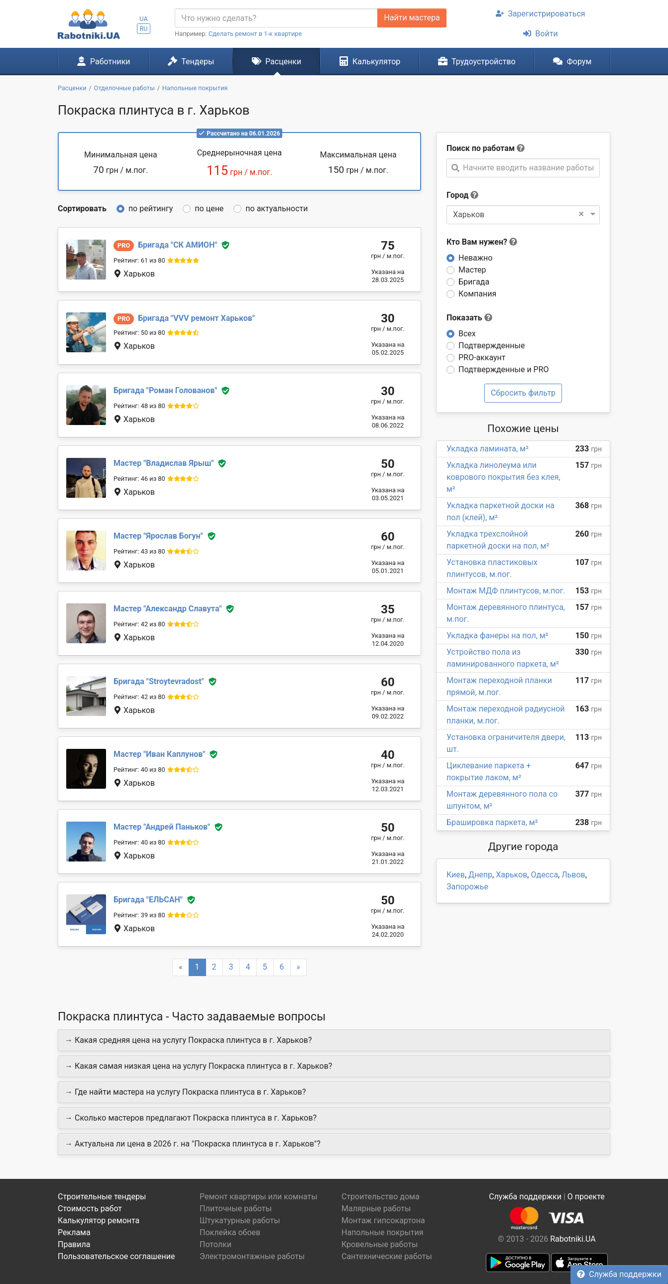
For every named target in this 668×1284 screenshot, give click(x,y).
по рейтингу (150, 208)
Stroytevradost (158, 681)
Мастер (472, 270)
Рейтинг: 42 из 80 (139, 624)
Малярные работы (376, 1208)
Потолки (215, 1244)
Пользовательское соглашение (116, 1256)
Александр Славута (167, 608)
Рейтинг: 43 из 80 (139, 551)
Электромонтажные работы (252, 1256)
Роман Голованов (165, 390)
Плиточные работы (236, 1208)
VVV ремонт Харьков (196, 318)
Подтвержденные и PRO (503, 369)
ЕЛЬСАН (148, 899)
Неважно (475, 258)
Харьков (511, 874)
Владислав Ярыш (163, 463)
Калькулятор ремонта (98, 1220)
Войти (540, 33)
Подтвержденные (491, 345)
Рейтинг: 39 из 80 (139, 915)
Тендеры (191, 61)
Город (457, 195)
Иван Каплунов (159, 754)
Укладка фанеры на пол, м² (497, 635)
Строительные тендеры (102, 1196)
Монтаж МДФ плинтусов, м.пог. (505, 590)
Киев (455, 874)
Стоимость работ (90, 1208)
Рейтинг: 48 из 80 (139, 406)
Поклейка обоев (230, 1232)
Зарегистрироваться (540, 13)
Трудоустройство (477, 61)
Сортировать (82, 208)
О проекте (586, 1196)
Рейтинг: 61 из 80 (139, 260)
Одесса (544, 874)
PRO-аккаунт (481, 357)
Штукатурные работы (240, 1220)
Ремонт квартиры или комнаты (259, 1196)
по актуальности (276, 208)
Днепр (480, 874)
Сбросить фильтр (523, 393)
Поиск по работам (480, 148)
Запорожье (467, 886)
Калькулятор (370, 61)
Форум (572, 61)
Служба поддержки (619, 1274)
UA (143, 18)
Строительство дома (380, 1196)
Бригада (473, 281)
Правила (74, 1244)
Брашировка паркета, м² (492, 822)
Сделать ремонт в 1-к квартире (255, 33)
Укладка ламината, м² (487, 448)
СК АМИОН (177, 245)
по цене (209, 208)
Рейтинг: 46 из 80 (139, 478)
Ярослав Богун (158, 536)
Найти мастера (412, 17)
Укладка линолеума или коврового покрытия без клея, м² (503, 477)
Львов (573, 874)
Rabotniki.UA (573, 1239)
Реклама (74, 1232)
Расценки (276, 61)
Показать (469, 317)
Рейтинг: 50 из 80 (139, 332)
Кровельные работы (379, 1244)
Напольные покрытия (382, 1232)
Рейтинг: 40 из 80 (139, 769)
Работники (103, 61)
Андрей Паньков (161, 827)
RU (143, 28)
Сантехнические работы (386, 1256)
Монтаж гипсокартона (383, 1220)
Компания (477, 293)
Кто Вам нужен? (481, 242)
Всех (467, 333)
